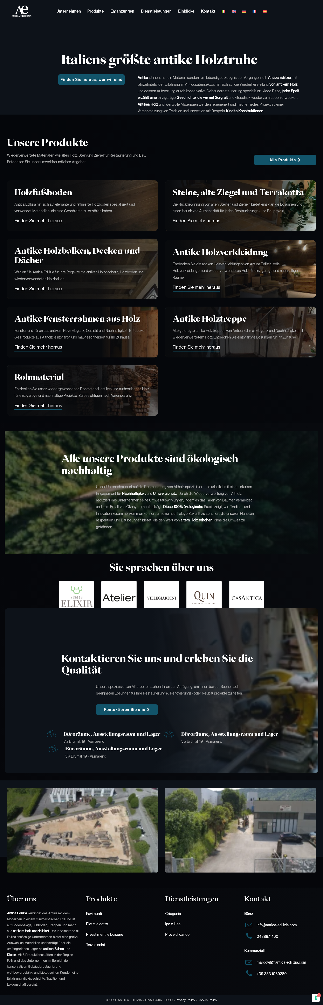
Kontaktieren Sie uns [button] (127, 709)
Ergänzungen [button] (122, 11)
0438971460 (267, 936)
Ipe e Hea (173, 924)
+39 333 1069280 (272, 974)
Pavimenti (94, 913)
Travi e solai (95, 945)
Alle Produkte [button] (285, 160)
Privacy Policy (185, 1000)
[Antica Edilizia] (17, 11)
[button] (38, 221)
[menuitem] (69, 11)
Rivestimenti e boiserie (104, 934)
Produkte (95, 11)
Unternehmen (68, 11)
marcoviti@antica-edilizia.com (281, 962)
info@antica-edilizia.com (277, 925)
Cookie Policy (207, 1000)
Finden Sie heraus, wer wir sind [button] (92, 79)
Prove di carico (177, 934)
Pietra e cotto (97, 924)
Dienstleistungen (156, 11)
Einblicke (186, 11)
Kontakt (208, 11)
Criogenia (173, 913)
